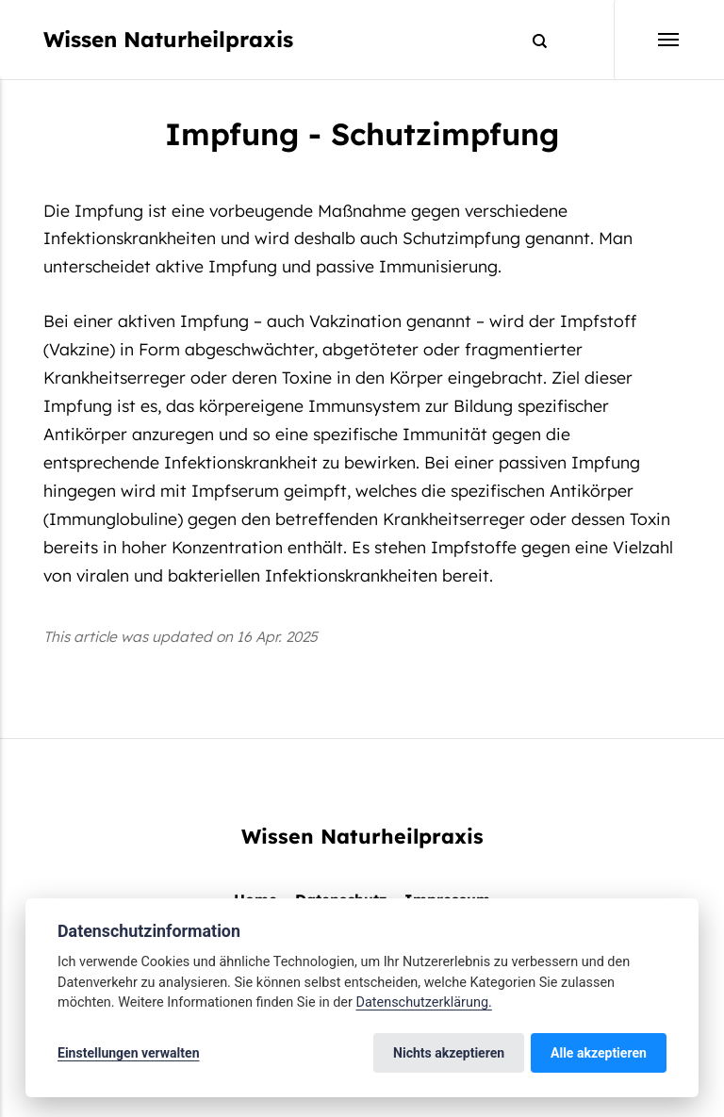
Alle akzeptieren (599, 1052)
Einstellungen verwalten (129, 1052)
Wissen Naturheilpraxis (168, 39)
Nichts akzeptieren (448, 1052)
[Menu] (647, 39)
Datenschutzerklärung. (423, 1002)
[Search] (531, 40)
